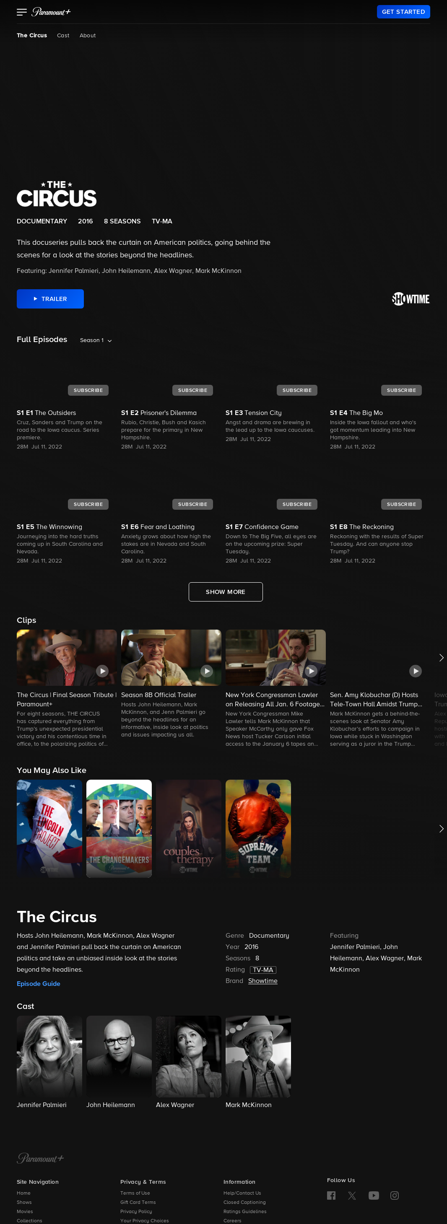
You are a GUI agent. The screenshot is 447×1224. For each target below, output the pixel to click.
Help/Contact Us (242, 1193)
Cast (63, 36)
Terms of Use (135, 1193)
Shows (24, 1202)
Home (24, 1193)
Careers (233, 1221)
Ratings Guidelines (245, 1211)
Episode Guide (38, 983)
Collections (29, 1221)
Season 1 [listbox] (92, 340)
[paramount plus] (51, 11)
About (88, 36)
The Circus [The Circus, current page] (32, 36)
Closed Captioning (245, 1202)
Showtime (263, 981)
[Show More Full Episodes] (226, 592)
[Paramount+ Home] (40, 1159)
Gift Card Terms (138, 1202)
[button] (22, 13)
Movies (25, 1211)
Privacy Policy (136, 1211)
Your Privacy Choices (144, 1221)
